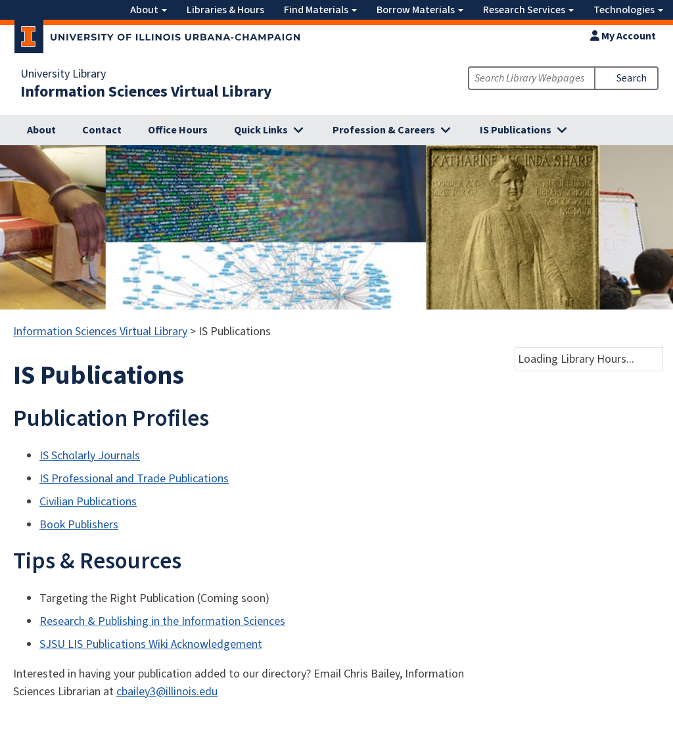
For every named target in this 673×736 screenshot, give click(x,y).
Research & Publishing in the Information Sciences (162, 621)
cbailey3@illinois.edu (167, 691)
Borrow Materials (420, 10)
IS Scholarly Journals (89, 456)
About (148, 10)
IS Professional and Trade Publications (134, 479)
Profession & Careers (384, 130)
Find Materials (320, 10)
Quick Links (261, 130)
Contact (102, 130)
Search (631, 78)
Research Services (528, 10)
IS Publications (515, 130)
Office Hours (178, 130)
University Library (63, 74)
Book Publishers (78, 525)
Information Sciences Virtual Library (146, 92)
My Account (623, 36)
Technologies (628, 10)
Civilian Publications (88, 502)
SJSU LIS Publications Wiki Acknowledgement (150, 644)
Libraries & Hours (225, 10)
